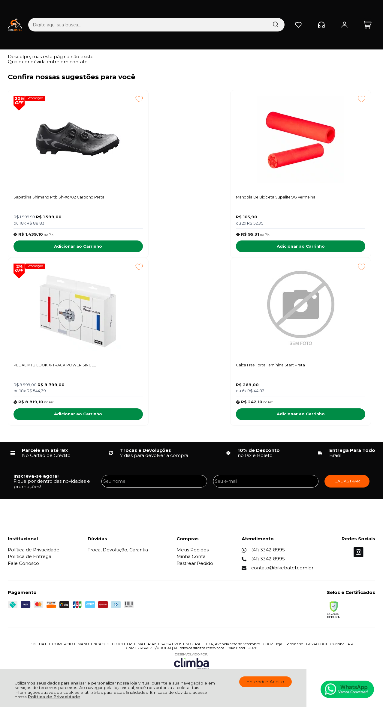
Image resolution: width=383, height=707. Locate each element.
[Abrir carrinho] (367, 10)
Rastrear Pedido (194, 567)
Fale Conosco (23, 567)
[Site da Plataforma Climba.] (191, 665)
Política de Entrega (29, 560)
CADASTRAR (347, 484)
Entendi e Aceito (265, 682)
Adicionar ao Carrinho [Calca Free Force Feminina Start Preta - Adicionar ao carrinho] (51, 418)
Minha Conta (191, 560)
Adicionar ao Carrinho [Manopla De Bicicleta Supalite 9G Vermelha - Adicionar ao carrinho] (188, 248)
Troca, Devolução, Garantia (118, 553)
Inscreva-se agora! (36, 480)
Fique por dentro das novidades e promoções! (52, 487)
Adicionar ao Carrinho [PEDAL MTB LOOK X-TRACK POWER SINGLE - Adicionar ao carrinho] (326, 248)
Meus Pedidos (192, 553)
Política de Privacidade (54, 696)
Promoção (37, 98)
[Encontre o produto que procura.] (218, 10)
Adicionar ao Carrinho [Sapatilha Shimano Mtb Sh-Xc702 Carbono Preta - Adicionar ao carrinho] (51, 248)
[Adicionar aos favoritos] (85, 99)
